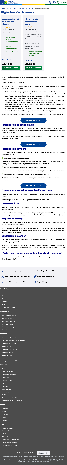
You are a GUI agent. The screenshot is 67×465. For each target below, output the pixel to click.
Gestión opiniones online (9, 442)
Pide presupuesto (7, 296)
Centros (4, 301)
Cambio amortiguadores (9, 349)
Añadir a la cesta (11, 68)
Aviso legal (5, 434)
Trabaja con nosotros (8, 380)
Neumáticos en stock (8, 330)
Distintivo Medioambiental (10, 395)
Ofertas (4, 299)
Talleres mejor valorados (9, 307)
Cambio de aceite (7, 355)
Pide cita (4, 293)
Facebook (5, 408)
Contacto (4, 369)
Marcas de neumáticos (9, 315)
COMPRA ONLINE (33, 120)
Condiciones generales (10, 456)
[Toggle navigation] (2, 2)
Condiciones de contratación (10, 440)
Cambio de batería (7, 352)
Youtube (4, 420)
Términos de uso (7, 431)
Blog (3, 304)
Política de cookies (7, 428)
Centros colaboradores (9, 374)
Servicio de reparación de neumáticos (13, 340)
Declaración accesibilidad (9, 445)
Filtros (4, 358)
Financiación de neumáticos (10, 338)
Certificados (5, 377)
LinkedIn (4, 417)
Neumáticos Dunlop (8, 327)
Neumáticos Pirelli (7, 324)
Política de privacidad (8, 437)
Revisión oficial (6, 346)
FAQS (3, 383)
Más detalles (6, 60)
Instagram (5, 414)
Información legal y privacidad (33, 456)
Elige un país (43, 453)
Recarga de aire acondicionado (11, 361)
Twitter (4, 411)
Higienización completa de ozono (31, 21)
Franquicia (5, 386)
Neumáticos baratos (8, 318)
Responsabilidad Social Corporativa (12, 398)
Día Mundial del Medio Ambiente (12, 401)
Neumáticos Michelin (8, 321)
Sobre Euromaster (7, 372)
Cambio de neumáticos (9, 343)
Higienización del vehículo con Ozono (10, 21)
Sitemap (20, 456)
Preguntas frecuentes (50, 456)
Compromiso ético (7, 389)
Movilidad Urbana (7, 392)
